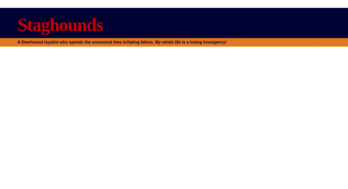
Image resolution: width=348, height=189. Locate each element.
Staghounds (60, 25)
